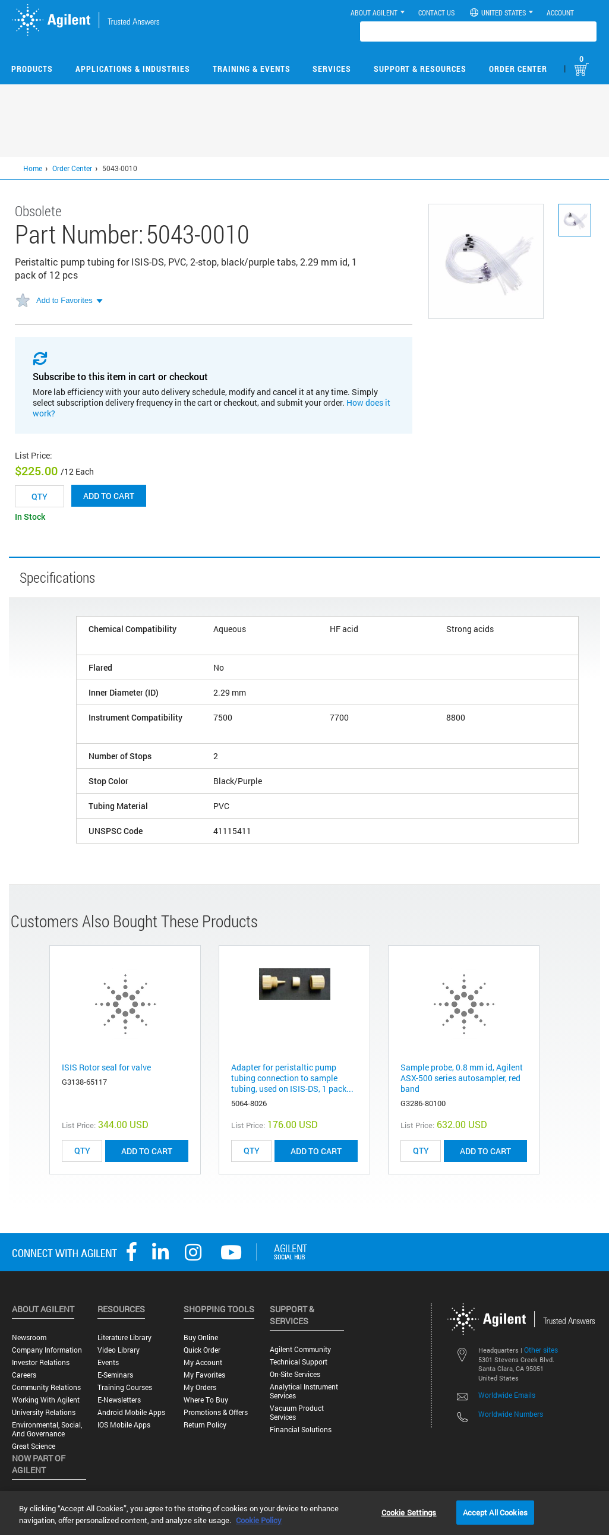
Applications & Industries (132, 68)
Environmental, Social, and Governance (47, 1429)
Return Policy (205, 1424)
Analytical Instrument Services (304, 1391)
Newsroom (29, 1337)
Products (32, 68)
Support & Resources (420, 68)
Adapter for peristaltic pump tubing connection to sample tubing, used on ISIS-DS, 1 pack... (292, 1078)
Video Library (118, 1350)
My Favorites (204, 1374)
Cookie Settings (409, 1511)
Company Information (47, 1350)
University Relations (43, 1412)
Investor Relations (41, 1362)
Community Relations (46, 1387)
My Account (203, 1362)
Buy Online (201, 1337)
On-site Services (295, 1374)
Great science (33, 1446)
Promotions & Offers (216, 1412)
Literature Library (124, 1337)
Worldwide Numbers (510, 1414)
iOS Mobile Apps (123, 1424)
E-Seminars (115, 1374)
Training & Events (252, 68)
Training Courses (124, 1387)
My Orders (200, 1387)
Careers (24, 1374)
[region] (304, 1513)
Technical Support (298, 1361)
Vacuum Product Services (297, 1413)
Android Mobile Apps (131, 1412)
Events (108, 1362)
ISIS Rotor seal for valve (106, 1067)
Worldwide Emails (506, 1395)
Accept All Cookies (495, 1511)
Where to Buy (206, 1399)
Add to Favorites (64, 300)
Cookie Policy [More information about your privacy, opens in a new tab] (259, 1520)
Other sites (541, 1349)
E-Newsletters (119, 1399)
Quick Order (202, 1350)
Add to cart (108, 495)
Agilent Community (300, 1349)
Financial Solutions (301, 1429)
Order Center (518, 68)
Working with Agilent (46, 1399)
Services (332, 68)
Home (32, 168)
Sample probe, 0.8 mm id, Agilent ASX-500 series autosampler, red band (461, 1078)
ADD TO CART (146, 1151)
